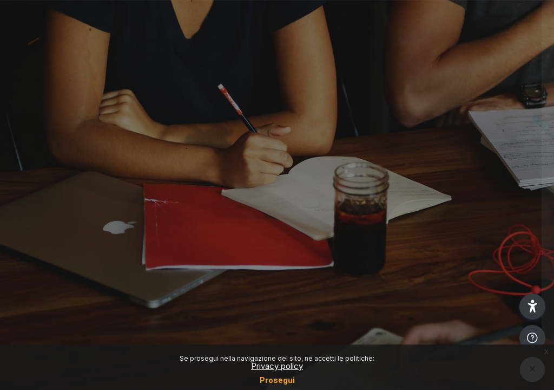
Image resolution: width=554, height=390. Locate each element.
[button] (532, 307)
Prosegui (277, 380)
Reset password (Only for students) (440, 183)
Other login (440, 283)
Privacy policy (277, 366)
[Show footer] (532, 338)
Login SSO (440, 135)
